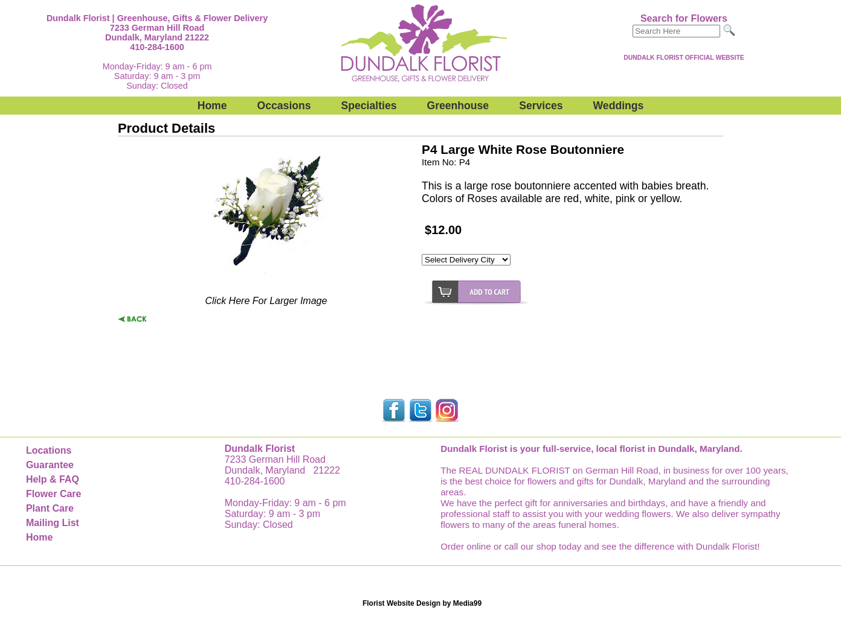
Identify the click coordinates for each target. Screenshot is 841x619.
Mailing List (52, 523)
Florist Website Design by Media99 (422, 603)
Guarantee (50, 465)
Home (212, 106)
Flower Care (54, 494)
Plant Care (50, 508)
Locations (49, 450)
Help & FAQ (52, 479)
